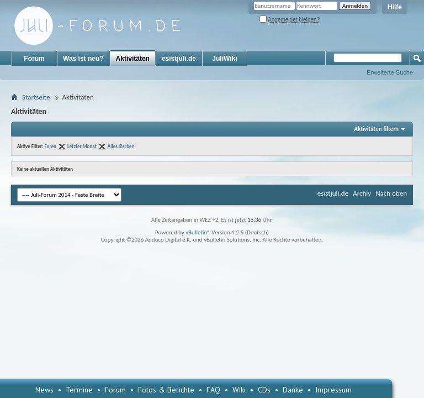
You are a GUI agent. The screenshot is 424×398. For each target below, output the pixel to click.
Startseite (36, 97)
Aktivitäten (133, 58)
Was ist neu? (83, 58)
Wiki (239, 390)
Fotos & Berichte (166, 390)
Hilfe (395, 7)
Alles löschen (121, 146)
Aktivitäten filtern (376, 129)
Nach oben (391, 193)
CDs (264, 390)
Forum (34, 58)
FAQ (213, 390)
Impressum (333, 390)
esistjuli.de (179, 58)
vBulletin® (198, 232)
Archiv (362, 193)
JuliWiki (224, 58)
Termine (79, 390)
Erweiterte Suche (390, 72)
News (44, 390)
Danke (293, 390)
